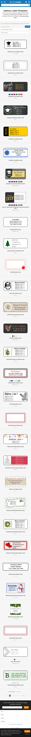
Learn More (27, 734)
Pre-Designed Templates (14, 23)
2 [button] (11, 695)
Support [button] (2, 718)
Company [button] (3, 721)
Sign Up (26, 707)
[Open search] (29, 5)
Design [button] (2, 714)
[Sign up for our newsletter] (12, 707)
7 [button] (19, 695)
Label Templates (7, 23)
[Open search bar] (4, 2)
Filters (27, 26)
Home (2, 23)
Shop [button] (2, 711)
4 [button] (14, 695)
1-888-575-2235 (19, 724)
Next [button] (24, 695)
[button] (1, 2)
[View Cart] (29, 2)
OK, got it (27, 731)
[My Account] (26, 2)
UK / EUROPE (16, 728)
